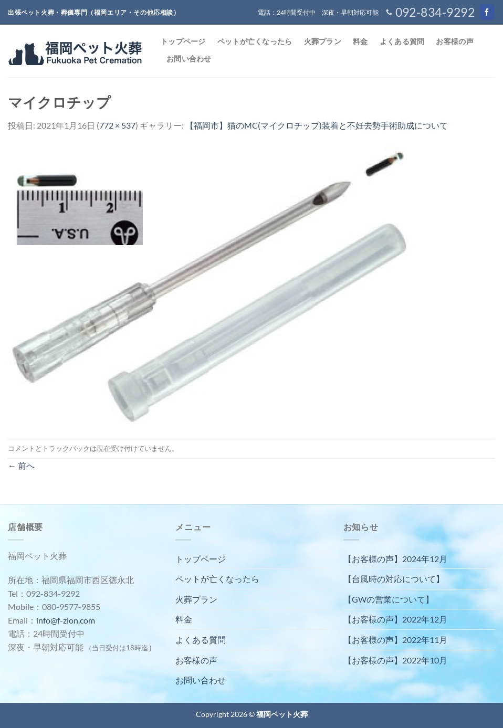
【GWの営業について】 (388, 599)
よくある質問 (402, 41)
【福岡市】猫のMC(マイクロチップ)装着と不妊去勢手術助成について (316, 125)
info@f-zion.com (65, 620)
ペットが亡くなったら (254, 41)
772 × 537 (117, 125)
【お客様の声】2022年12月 (395, 619)
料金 (360, 41)
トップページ (183, 41)
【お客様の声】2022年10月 (395, 660)
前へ (21, 465)
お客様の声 (454, 41)
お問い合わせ (189, 58)
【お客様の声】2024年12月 (395, 559)
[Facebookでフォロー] (487, 12)
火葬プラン (322, 41)
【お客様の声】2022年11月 (395, 640)
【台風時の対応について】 (393, 579)
